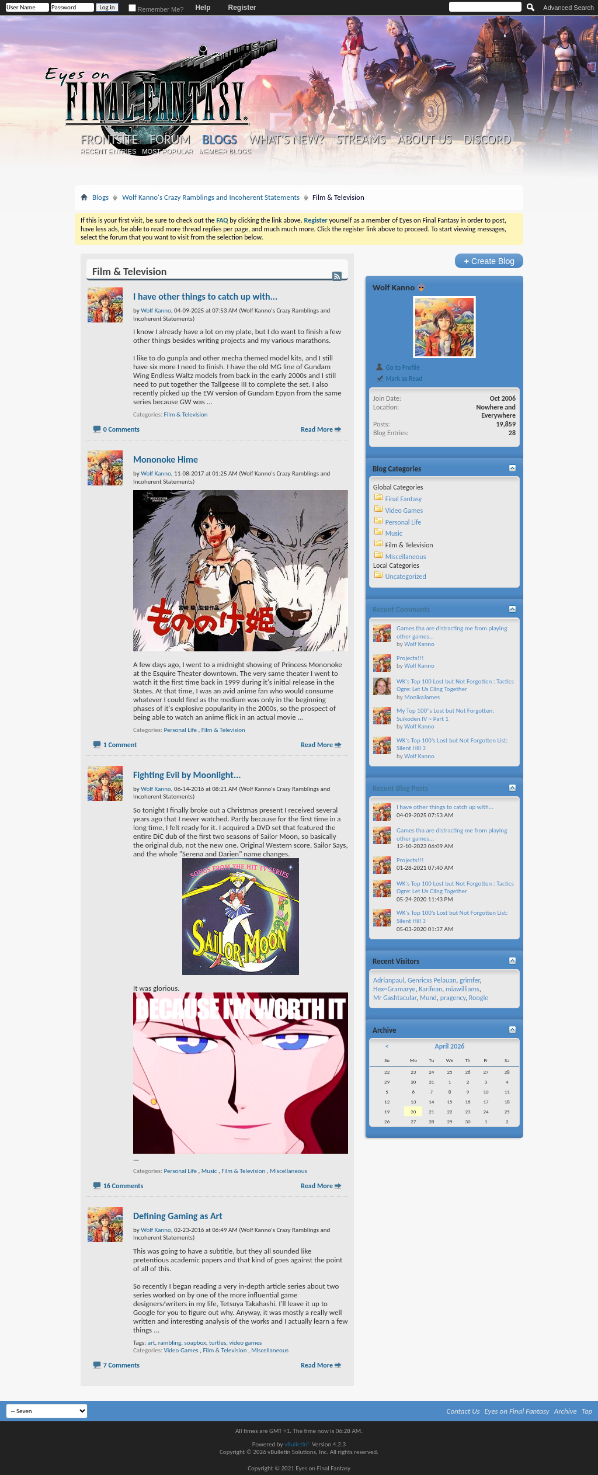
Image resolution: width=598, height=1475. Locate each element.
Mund (428, 998)
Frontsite (109, 139)
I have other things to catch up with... (205, 296)
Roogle (478, 998)
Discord (486, 139)
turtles (217, 1342)
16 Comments (123, 1186)
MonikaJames (422, 697)
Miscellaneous (288, 1171)
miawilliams (462, 989)
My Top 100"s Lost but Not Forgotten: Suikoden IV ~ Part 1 (445, 715)
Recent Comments (401, 609)
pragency (452, 998)
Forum (170, 139)
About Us (424, 139)
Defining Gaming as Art (177, 1215)
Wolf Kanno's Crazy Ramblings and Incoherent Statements (211, 197)
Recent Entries (109, 151)
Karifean (430, 989)
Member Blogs (225, 151)
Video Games (181, 1350)
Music (209, 1171)
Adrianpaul (388, 980)
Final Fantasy (403, 499)
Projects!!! (410, 658)
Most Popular (167, 151)
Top (587, 1411)
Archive (565, 1411)
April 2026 (449, 1046)
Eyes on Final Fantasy (517, 1411)
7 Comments (121, 1365)
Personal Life (180, 730)
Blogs (219, 139)
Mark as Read (398, 378)
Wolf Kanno (394, 287)
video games (246, 1342)
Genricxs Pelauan (432, 980)
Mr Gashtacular (394, 998)
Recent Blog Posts (400, 788)
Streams (360, 139)
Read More (317, 429)
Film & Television (186, 414)
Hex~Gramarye (394, 989)
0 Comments (121, 429)
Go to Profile (397, 367)
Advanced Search (568, 7)
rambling (170, 1342)
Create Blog (489, 261)
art (151, 1342)
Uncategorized (405, 576)
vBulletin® (297, 1444)
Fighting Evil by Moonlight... (187, 774)
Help (202, 8)
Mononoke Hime (165, 459)
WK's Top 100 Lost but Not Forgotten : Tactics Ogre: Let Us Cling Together (455, 685)
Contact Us (463, 1411)
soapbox (195, 1342)
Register (242, 8)
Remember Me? (156, 9)
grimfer (470, 980)
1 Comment (120, 745)
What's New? (287, 139)
